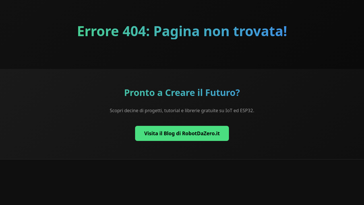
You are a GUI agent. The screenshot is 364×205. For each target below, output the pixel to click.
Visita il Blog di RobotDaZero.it (182, 133)
